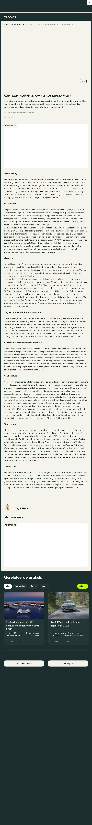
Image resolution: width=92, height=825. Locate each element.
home (6, 24)
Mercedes (28, 24)
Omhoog (68, 663)
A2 (68, 642)
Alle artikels (24, 663)
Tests (33, 586)
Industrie (20, 642)
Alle (8, 586)
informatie (16, 24)
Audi (63, 642)
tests (37, 24)
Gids (44, 586)
